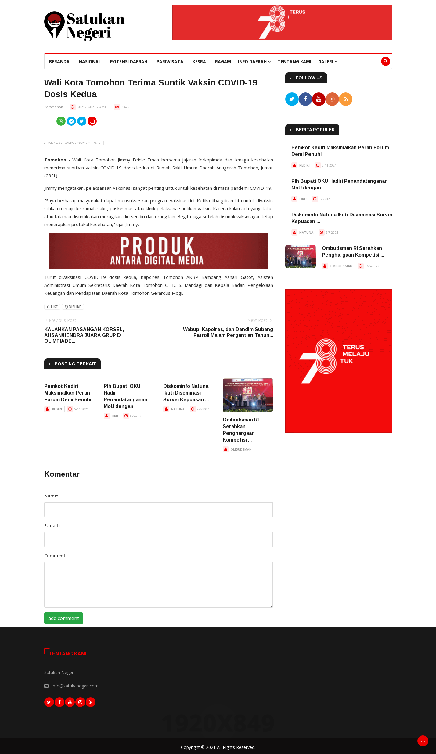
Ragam (223, 61)
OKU (115, 416)
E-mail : (52, 526)
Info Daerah (254, 61)
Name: (51, 496)
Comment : (56, 555)
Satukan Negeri (59, 672)
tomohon (56, 107)
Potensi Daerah (128, 61)
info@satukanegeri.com (75, 686)
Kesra (199, 61)
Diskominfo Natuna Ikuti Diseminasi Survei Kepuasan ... (186, 393)
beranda (59, 61)
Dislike (73, 306)
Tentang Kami (294, 61)
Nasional (90, 61)
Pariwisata (170, 61)
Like (52, 306)
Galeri (327, 61)
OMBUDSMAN (241, 449)
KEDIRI (57, 409)
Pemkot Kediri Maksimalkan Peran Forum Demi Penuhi (67, 393)
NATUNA (178, 409)
